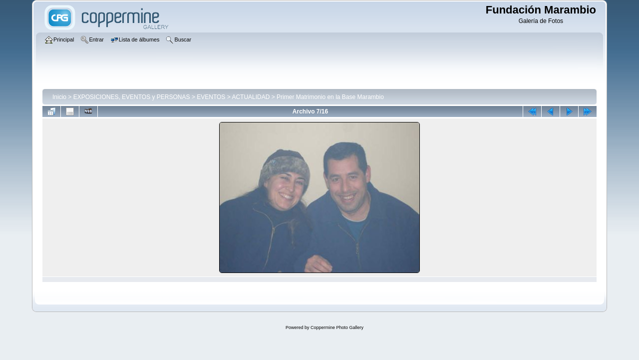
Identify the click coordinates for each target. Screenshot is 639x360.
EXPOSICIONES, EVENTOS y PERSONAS (131, 97)
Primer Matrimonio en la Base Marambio (330, 97)
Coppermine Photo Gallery (337, 327)
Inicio (59, 97)
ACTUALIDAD (251, 97)
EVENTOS (211, 97)
